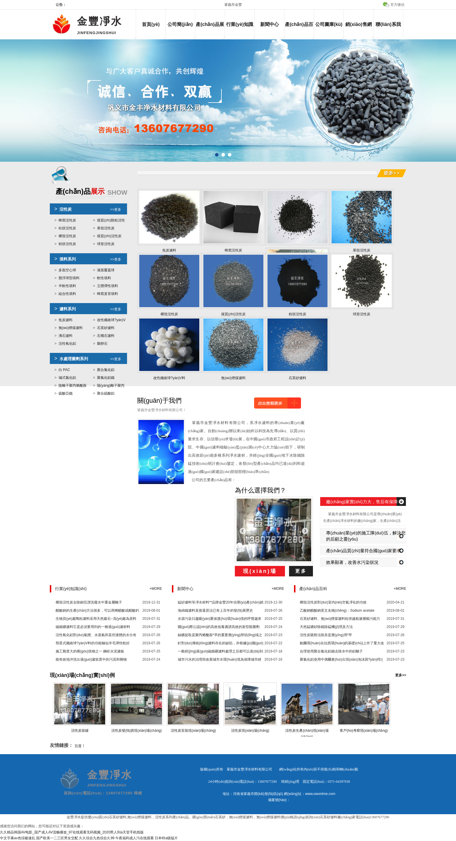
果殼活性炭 (106, 228)
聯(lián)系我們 (388, 29)
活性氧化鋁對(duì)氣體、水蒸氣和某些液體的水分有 (96, 635)
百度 (78, 746)
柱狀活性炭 (67, 228)
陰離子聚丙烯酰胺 (73, 385)
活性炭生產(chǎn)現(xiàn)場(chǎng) (307, 730)
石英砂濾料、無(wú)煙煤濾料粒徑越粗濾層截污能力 (340, 619)
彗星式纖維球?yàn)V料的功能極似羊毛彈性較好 (93, 643)
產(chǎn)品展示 (210, 29)
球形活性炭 (106, 244)
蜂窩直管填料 (107, 294)
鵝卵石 (102, 344)
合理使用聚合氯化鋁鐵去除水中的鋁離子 (331, 651)
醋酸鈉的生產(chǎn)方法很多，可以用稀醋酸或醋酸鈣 (97, 610)
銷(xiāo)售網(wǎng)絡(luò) (358, 29)
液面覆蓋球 (106, 270)
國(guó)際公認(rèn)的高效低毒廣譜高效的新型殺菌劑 (219, 627)
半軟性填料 (67, 286)
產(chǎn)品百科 (299, 29)
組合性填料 (67, 294)
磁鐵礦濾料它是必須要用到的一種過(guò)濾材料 (93, 627)
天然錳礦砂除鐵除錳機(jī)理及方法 (326, 627)
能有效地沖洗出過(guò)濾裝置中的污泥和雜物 (91, 659)
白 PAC (64, 370)
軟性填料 (104, 278)
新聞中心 (269, 24)
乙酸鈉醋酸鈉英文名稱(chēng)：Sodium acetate (337, 610)
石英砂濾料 (106, 328)
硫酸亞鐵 (66, 393)
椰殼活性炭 (67, 236)
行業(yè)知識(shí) (239, 29)
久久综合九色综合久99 (96, 838)
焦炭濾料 (66, 320)
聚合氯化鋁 (106, 370)
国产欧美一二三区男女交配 (57, 838)
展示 (91, 192)
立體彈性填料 (107, 286)
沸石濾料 (66, 336)
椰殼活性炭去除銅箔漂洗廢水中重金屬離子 (89, 602)
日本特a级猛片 (166, 838)
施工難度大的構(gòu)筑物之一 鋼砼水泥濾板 (90, 651)
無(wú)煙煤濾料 (71, 328)
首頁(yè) (150, 24)
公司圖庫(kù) (328, 24)
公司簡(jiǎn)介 (180, 29)
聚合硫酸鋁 (106, 393)
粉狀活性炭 (67, 244)
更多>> (400, 675)
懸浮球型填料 (69, 278)
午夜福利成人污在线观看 (134, 838)
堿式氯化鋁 (67, 378)
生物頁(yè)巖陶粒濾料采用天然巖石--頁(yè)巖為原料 (96, 619)
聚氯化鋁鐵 (106, 378)
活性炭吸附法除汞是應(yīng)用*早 (326, 635)
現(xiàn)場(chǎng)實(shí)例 (82, 675)
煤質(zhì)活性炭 (109, 236)
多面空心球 (67, 270)
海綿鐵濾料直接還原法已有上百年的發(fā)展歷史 (215, 610)
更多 (301, 571)
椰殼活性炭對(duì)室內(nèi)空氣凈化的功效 (333, 602)
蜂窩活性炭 (67, 220)
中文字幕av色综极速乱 (17, 838)
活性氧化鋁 (67, 344)
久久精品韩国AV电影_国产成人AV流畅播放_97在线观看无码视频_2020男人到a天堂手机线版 (72, 832)
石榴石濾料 (106, 336)
